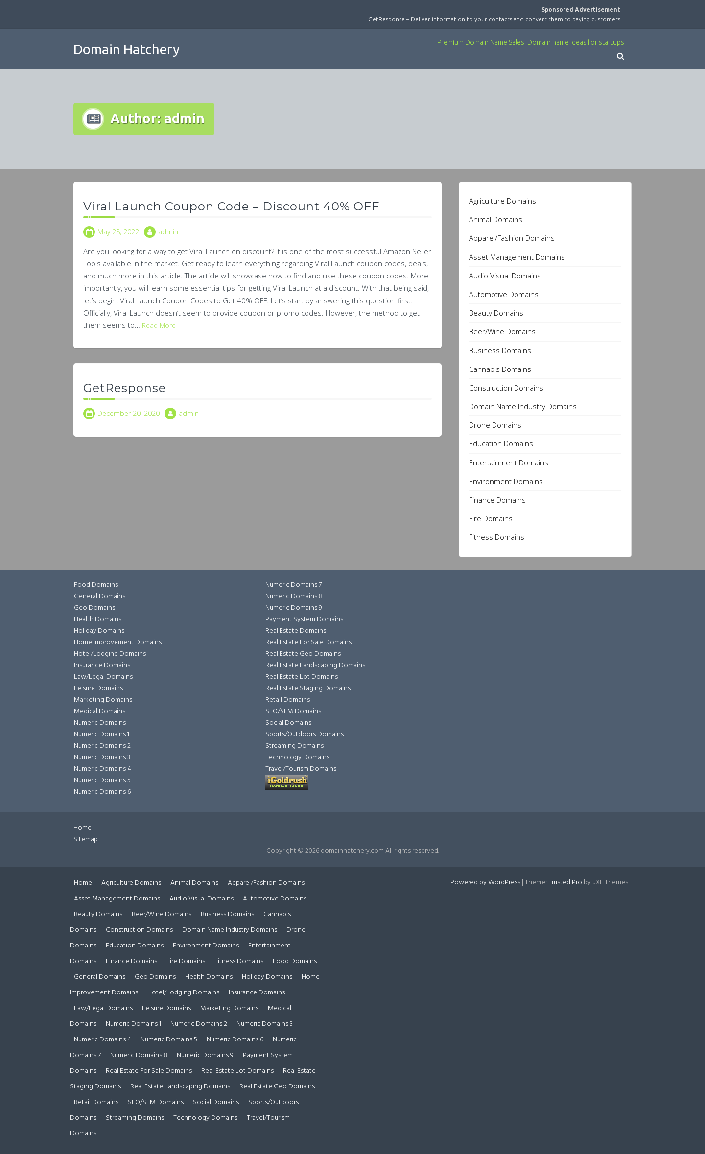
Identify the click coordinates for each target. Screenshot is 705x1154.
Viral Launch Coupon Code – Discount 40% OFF (231, 206)
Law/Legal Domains (103, 677)
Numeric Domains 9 (293, 608)
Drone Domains (495, 425)
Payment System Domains (304, 619)
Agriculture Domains (502, 201)
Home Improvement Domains (118, 642)
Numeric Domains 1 (101, 734)
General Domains (99, 596)
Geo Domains (94, 608)
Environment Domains (506, 481)
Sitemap (85, 839)
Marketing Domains (103, 700)
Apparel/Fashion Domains (512, 238)
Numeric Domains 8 (294, 596)
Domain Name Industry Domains (523, 406)
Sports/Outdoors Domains (304, 734)
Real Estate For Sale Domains (308, 642)
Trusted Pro (565, 882)
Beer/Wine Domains (502, 331)
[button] (621, 57)
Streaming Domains (294, 746)
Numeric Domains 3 (102, 757)
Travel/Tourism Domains (300, 769)
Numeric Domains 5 (102, 780)
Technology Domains (297, 757)
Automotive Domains (504, 294)
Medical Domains (99, 711)
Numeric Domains (100, 723)
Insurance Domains (102, 665)
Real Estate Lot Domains (301, 677)
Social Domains (288, 723)
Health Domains (97, 619)
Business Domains (500, 350)
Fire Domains (491, 518)
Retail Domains (287, 700)
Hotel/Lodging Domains (110, 654)
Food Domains (96, 585)
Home (82, 827)
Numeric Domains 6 (102, 792)
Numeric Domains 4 (102, 769)
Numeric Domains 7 (293, 585)
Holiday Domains (99, 631)
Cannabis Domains (500, 369)
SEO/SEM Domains (293, 711)
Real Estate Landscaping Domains (315, 665)
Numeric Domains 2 (102, 746)
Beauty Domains (496, 313)
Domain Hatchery (126, 49)
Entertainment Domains (508, 462)
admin (168, 231)
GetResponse (124, 388)
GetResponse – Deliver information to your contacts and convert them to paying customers (494, 19)
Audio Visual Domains (505, 275)
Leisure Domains (98, 688)
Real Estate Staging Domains (308, 688)
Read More (159, 325)
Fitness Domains (496, 537)
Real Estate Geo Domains (303, 654)
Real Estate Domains (295, 631)
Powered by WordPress (485, 882)
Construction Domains (506, 387)
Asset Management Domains (517, 257)
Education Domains (501, 443)
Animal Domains (495, 219)
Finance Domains (497, 500)
